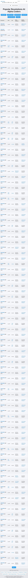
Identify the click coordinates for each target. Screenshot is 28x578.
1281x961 (2, 236)
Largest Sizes (10, 14)
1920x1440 (3, 94)
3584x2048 (3, 421)
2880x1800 (3, 154)
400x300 (2, 296)
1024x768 (2, 105)
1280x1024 (3, 78)
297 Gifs (13, 552)
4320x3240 (3, 350)
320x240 (2, 513)
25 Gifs (13, 198)
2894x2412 (3, 268)
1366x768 (2, 116)
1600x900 (2, 127)
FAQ (5, 572)
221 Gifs (13, 144)
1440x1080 (3, 508)
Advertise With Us (5, 574)
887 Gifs (13, 449)
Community (10, 2)
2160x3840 (3, 557)
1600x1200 (3, 51)
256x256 (2, 486)
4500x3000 (3, 399)
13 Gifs (13, 35)
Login (13, 2)
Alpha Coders (3, 1)
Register (16, 2)
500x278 (2, 285)
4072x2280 (3, 492)
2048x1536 (3, 230)
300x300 (2, 415)
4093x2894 (3, 410)
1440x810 (2, 535)
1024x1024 (3, 198)
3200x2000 (3, 519)
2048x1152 (3, 181)
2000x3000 (3, 475)
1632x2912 (3, 497)
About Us (2, 572)
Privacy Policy (9, 572)
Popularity (3, 14)
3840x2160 (3, 34)
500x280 (2, 225)
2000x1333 (3, 203)
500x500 (2, 138)
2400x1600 (3, 464)
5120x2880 (3, 219)
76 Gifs (13, 106)
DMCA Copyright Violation (12, 574)
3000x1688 (3, 279)
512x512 (2, 263)
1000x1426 (3, 187)
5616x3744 (3, 334)
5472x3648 (3, 394)
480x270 (2, 132)
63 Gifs (13, 487)
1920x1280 (3, 89)
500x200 (2, 541)
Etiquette (25, 572)
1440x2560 (3, 481)
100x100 (2, 388)
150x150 (2, 45)
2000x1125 (3, 214)
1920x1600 (3, 470)
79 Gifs (13, 46)
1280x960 (2, 83)
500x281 (2, 56)
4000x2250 (3, 377)
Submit (5, 2)
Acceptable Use (21, 572)
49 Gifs (13, 389)
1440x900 (2, 149)
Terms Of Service (15, 572)
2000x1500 (3, 432)
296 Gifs (13, 24)
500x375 (2, 165)
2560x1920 (3, 274)
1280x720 (2, 143)
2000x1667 (3, 443)
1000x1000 (3, 192)
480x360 (2, 530)
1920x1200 (2, 29)
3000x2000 (3, 100)
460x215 (2, 317)
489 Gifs (13, 416)
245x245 (2, 448)
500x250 (2, 323)
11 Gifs (13, 171)
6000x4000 (3, 176)
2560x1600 (3, 40)
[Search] (26, 1)
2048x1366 (3, 290)
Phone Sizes (24, 14)
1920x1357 (3, 437)
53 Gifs (13, 193)
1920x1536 (3, 562)
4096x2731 (3, 372)
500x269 (2, 546)
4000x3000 (3, 328)
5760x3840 (3, 312)
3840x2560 (3, 383)
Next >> (14, 567)
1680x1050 (3, 67)
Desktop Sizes (17, 14)
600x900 (2, 524)
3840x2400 (3, 252)
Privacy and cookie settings (21, 574)
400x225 (2, 361)
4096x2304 (3, 366)
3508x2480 (3, 426)
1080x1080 (3, 459)
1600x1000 (3, 301)
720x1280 (2, 247)
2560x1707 (3, 241)
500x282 (2, 345)
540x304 (2, 339)
